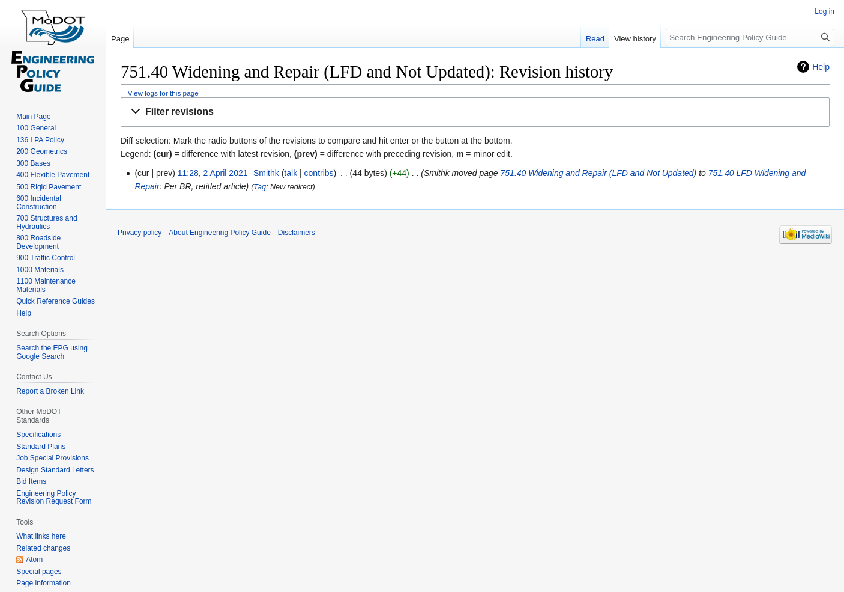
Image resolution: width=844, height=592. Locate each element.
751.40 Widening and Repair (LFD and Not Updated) (599, 173)
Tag (259, 187)
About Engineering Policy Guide (219, 232)
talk (290, 173)
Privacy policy (139, 232)
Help (821, 67)
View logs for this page (163, 93)
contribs (319, 173)
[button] (475, 112)
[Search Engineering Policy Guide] (750, 37)
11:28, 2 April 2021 (213, 173)
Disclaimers (296, 232)
